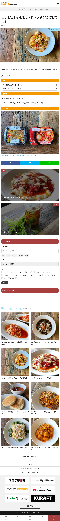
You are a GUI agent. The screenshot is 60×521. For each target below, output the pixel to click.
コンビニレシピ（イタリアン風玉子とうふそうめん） (15, 343)
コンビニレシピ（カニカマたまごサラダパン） (15, 447)
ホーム (6, 517)
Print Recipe (6, 76)
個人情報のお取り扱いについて (30, 468)
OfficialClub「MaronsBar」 (30, 456)
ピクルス (14, 255)
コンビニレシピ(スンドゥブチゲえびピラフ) (39, 9)
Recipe (11, 9)
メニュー (30, 517)
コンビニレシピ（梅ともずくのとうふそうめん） (44, 343)
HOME (5, 9)
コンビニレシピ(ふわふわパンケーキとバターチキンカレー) (15, 413)
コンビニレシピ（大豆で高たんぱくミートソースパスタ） (44, 413)
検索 (4, 282)
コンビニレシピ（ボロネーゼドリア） (42, 378)
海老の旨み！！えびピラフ (9, 155)
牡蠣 (3, 255)
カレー (8, 255)
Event (30, 460)
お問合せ (42, 517)
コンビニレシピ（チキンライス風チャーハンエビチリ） (44, 448)
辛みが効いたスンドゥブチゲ (27, 155)
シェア (18, 517)
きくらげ (21, 255)
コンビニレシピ (20, 9)
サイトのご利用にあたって (30, 472)
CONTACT (30, 506)
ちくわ (26, 255)
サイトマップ (30, 464)
